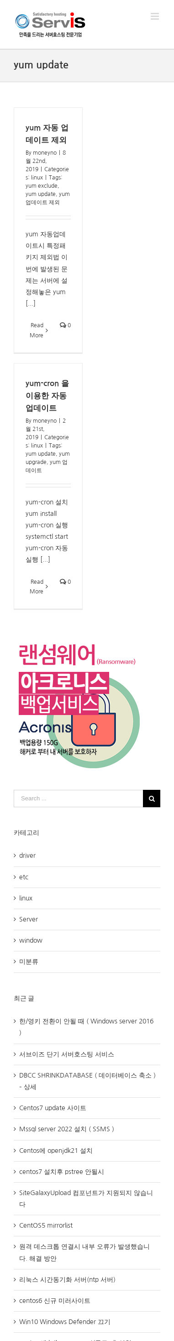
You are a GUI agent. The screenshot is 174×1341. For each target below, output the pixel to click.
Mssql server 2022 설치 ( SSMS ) (66, 1129)
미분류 (28, 961)
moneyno (45, 153)
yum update (41, 194)
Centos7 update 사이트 (52, 1108)
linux (37, 177)
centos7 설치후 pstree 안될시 (61, 1171)
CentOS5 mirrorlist (46, 1225)
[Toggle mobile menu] (155, 16)
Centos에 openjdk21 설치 (56, 1150)
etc (23, 877)
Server (28, 919)
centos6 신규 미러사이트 (54, 1300)
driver (27, 855)
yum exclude (42, 186)
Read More (36, 330)
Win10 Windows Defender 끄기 (65, 1322)
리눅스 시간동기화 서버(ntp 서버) (67, 1279)
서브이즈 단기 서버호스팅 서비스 (66, 1054)
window (30, 940)
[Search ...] (78, 798)
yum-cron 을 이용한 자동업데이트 (47, 396)
